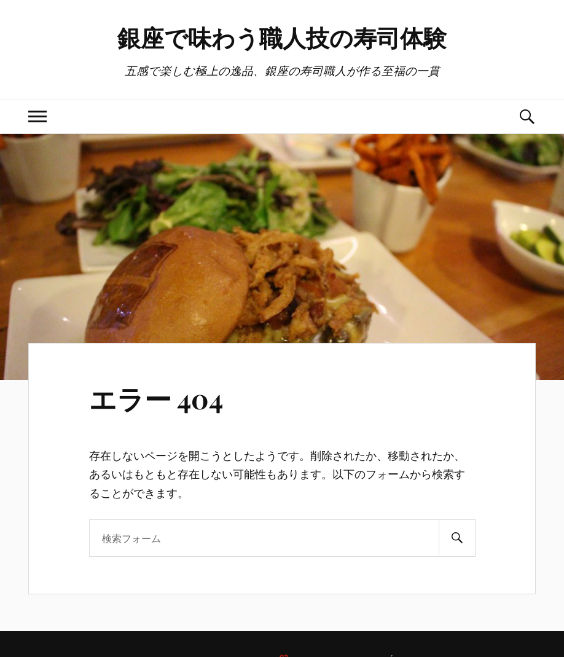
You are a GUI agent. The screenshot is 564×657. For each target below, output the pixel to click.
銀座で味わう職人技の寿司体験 (282, 37)
